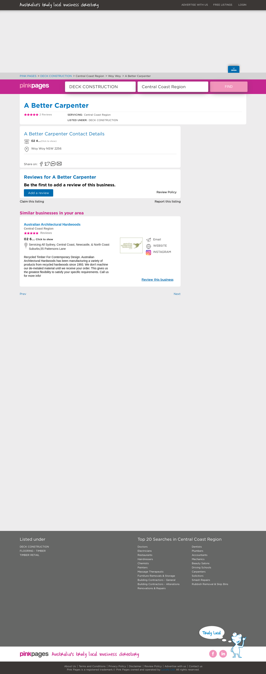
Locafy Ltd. (168, 669)
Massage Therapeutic (151, 571)
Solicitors (197, 575)
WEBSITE (160, 245)
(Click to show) (49, 141)
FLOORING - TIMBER (33, 550)
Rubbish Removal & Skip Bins (210, 584)
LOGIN (242, 4)
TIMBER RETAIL (29, 555)
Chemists (143, 563)
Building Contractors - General (156, 580)
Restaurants (145, 555)
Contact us (195, 666)
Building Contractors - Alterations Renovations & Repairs (159, 586)
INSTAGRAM (162, 252)
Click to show (44, 239)
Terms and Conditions (92, 666)
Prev (23, 294)
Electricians (145, 550)
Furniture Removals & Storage (156, 575)
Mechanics (198, 559)
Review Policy (153, 666)
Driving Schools (201, 567)
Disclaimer (135, 666)
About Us (70, 666)
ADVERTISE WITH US (194, 4)
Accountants (199, 555)
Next (177, 294)
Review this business (157, 279)
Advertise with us (175, 666)
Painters (143, 567)
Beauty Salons (200, 563)
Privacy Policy (117, 666)
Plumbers (197, 550)
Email (157, 239)
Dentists (197, 546)
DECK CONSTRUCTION (34, 546)
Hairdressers (145, 559)
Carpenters (199, 571)
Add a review (38, 193)
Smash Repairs (201, 580)
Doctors (143, 546)
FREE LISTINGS (222, 4)
